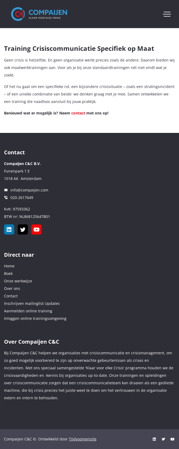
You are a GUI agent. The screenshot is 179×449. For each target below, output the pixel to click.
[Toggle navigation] (167, 14)
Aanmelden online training (28, 310)
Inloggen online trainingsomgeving (35, 318)
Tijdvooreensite (82, 439)
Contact (11, 295)
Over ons (12, 288)
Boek (8, 273)
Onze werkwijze (18, 280)
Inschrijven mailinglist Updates (32, 303)
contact (78, 113)
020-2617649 (21, 197)
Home (9, 265)
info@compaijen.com (29, 190)
